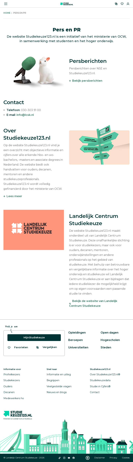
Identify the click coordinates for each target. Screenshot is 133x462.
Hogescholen (110, 340)
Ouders (7, 386)
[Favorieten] (122, 4)
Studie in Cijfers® (100, 386)
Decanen (9, 392)
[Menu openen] (6, 4)
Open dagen (109, 332)
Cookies (126, 457)
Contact (95, 392)
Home (6, 13)
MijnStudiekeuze (34, 337)
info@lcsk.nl (25, 115)
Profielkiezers (11, 374)
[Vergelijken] (116, 4)
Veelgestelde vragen (59, 386)
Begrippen (53, 380)
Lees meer (14, 196)
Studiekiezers (11, 380)
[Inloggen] (128, 4)
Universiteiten (78, 347)
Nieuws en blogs (57, 392)
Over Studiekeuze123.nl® (105, 374)
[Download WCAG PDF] (88, 458)
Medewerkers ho (13, 398)
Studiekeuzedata (100, 380)
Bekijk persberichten (87, 80)
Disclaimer (99, 457)
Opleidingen (77, 332)
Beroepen (75, 340)
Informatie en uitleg (59, 374)
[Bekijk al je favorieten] (17, 347)
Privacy (114, 457)
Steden (106, 347)
